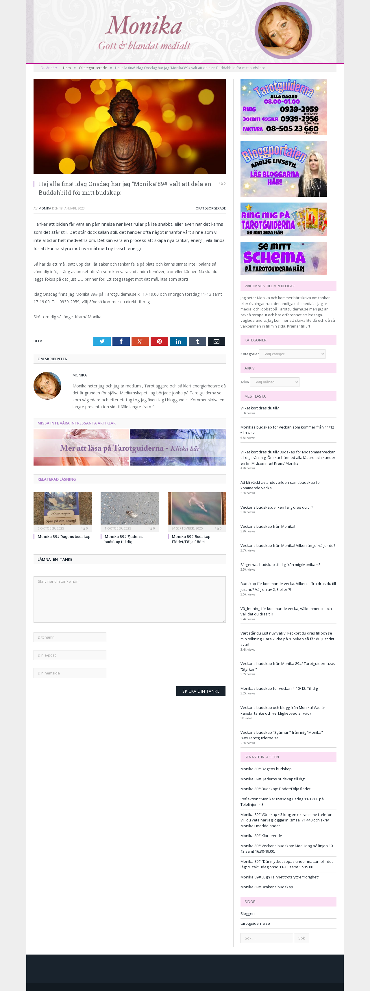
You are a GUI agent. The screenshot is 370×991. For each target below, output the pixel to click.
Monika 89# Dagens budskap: (64, 536)
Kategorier (249, 353)
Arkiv (244, 382)
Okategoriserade (211, 208)
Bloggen (247, 913)
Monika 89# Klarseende (261, 835)
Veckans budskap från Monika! (267, 526)
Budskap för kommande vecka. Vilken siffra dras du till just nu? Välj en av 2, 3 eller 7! (288, 586)
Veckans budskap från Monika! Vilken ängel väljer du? (287, 545)
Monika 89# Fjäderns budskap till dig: (124, 539)
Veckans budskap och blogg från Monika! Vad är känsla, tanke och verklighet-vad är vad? (282, 710)
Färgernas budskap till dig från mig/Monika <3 (280, 564)
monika (44, 208)
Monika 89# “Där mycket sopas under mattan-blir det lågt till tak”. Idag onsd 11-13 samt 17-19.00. (286, 864)
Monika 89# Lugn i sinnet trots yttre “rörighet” (279, 877)
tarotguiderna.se (255, 923)
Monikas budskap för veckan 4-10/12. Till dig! (279, 688)
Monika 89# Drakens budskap (266, 886)
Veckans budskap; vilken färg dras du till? (276, 507)
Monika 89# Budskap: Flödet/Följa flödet (191, 539)
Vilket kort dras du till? (259, 408)
